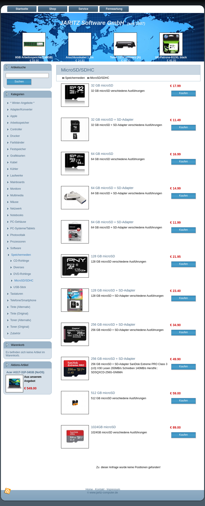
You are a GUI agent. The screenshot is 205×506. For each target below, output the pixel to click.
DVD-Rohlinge (22, 274)
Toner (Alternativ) (20, 320)
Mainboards (17, 182)
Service (83, 8)
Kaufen (183, 93)
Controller (16, 129)
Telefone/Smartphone (23, 300)
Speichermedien (21, 254)
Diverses (18, 267)
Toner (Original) (19, 326)
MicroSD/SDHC (23, 280)
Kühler (14, 169)
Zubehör (15, 333)
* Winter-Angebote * (22, 103)
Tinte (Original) (19, 313)
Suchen (19, 81)
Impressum (113, 489)
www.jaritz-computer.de (104, 492)
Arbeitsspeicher (19, 122)
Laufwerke (16, 175)
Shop (52, 8)
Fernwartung (114, 8)
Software (15, 248)
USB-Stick (19, 287)
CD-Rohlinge (21, 260)
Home (89, 489)
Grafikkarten (17, 155)
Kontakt (100, 489)
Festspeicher (18, 149)
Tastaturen (16, 293)
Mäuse (14, 202)
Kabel (13, 162)
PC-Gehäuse (18, 221)
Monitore (15, 188)
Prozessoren (18, 241)
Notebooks (16, 215)
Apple (13, 116)
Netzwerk (16, 208)
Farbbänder (17, 142)
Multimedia (16, 195)
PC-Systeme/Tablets (22, 228)
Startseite (22, 8)
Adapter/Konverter (21, 109)
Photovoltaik (17, 235)
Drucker (15, 136)
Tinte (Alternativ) (20, 307)
